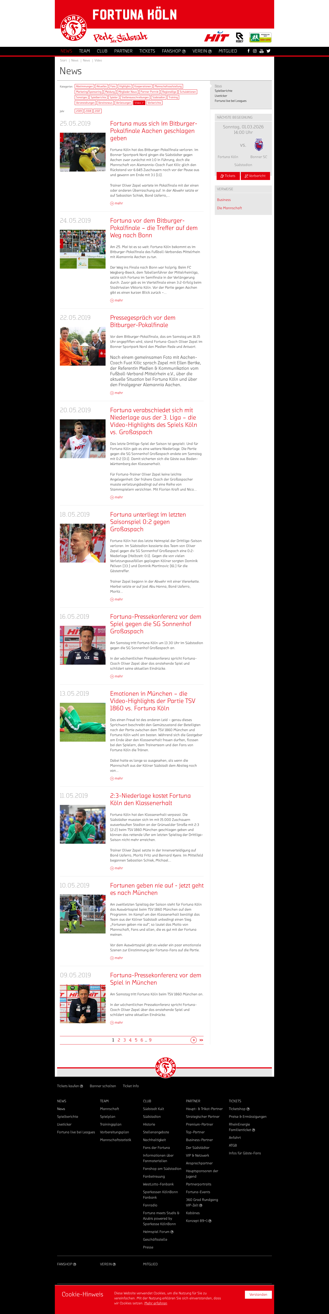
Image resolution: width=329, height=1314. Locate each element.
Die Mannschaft (229, 208)
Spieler (114, 97)
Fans (113, 86)
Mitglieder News (127, 91)
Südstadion (158, 97)
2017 (97, 111)
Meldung (110, 91)
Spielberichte (98, 97)
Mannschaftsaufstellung (168, 86)
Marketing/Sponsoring (88, 91)
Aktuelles (101, 86)
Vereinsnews (105, 102)
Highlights (125, 86)
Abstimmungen (84, 86)
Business (224, 200)
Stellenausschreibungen (135, 97)
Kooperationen (142, 86)
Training (173, 97)
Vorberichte (154, 102)
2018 (88, 111)
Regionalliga (169, 91)
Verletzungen (123, 102)
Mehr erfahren (155, 1303)
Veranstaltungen (85, 102)
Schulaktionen (188, 91)
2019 (79, 111)
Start (63, 60)
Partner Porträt (150, 91)
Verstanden (258, 1294)
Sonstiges (81, 97)
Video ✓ (139, 102)
